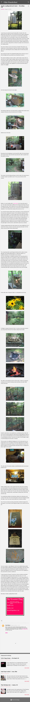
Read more (27, 668)
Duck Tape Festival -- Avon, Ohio (9, 671)
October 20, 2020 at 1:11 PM (15, 625)
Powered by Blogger (15, 699)
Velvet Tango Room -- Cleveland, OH (10, 658)
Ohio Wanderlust (10, 2)
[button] (28, 6)
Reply (6, 632)
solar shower (15, 203)
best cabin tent (25, 629)
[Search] (28, 2)
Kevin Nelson (7, 625)
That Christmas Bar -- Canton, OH (9, 685)
